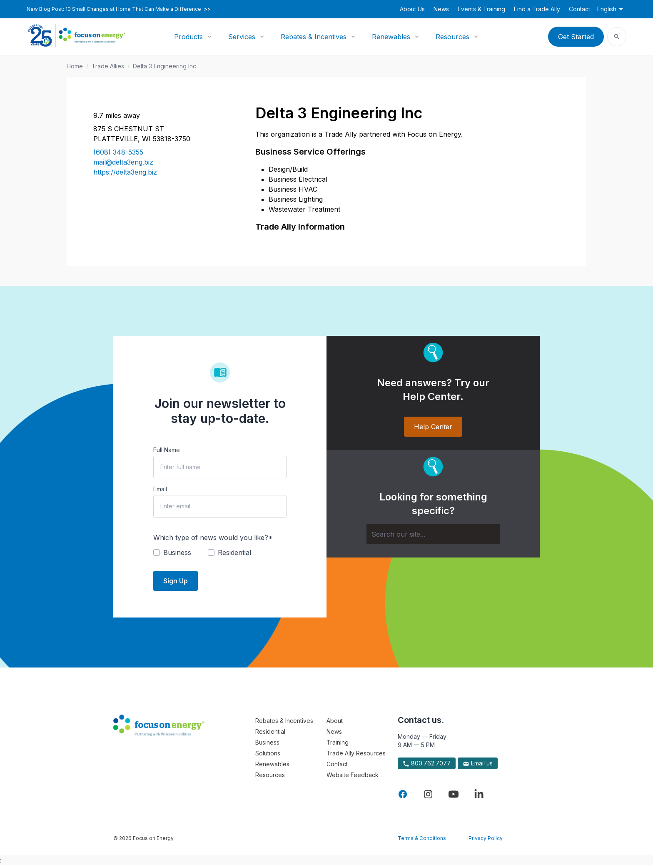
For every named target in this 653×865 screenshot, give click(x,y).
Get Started (576, 36)
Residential (270, 731)
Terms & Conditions (422, 838)
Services (241, 36)
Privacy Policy (486, 838)
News (441, 8)
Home (75, 66)
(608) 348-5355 (118, 152)
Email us (478, 763)
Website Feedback (352, 774)
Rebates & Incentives (313, 36)
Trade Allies (108, 66)
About (334, 720)
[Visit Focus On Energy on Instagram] (428, 794)
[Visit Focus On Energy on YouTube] (454, 794)
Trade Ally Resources (356, 753)
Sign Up (175, 581)
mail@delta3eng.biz (123, 162)
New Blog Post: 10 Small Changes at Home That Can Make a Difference (119, 9)
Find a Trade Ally (537, 8)
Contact (579, 8)
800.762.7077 (427, 763)
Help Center (433, 426)
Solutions (267, 753)
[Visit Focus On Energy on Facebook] (403, 794)
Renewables (391, 36)
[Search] (433, 534)
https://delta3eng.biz (125, 172)
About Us (412, 8)
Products (188, 36)
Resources (452, 36)
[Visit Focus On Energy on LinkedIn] (479, 794)
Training (337, 742)
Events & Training (481, 8)
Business (267, 742)
